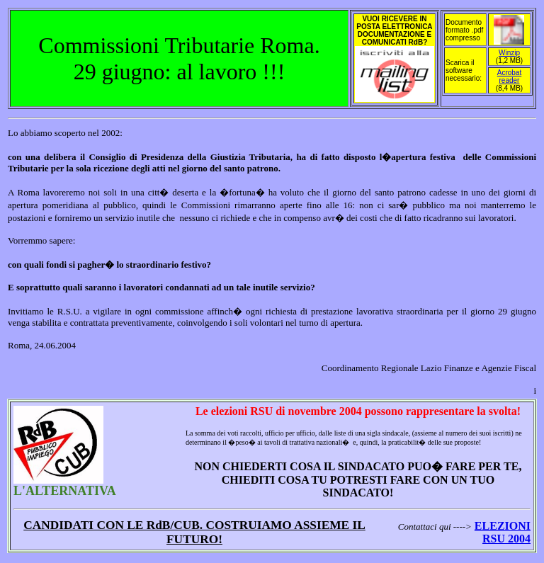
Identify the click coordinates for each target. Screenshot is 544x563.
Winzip (509, 53)
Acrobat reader (509, 76)
